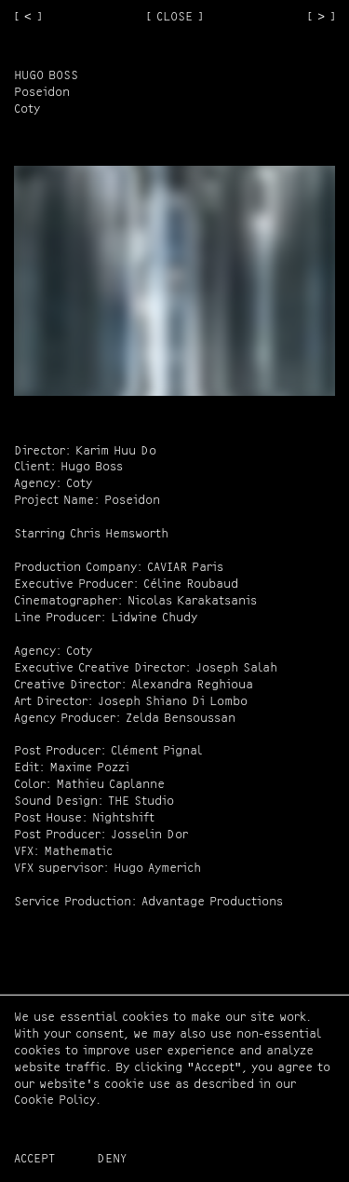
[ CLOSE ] (174, 17)
